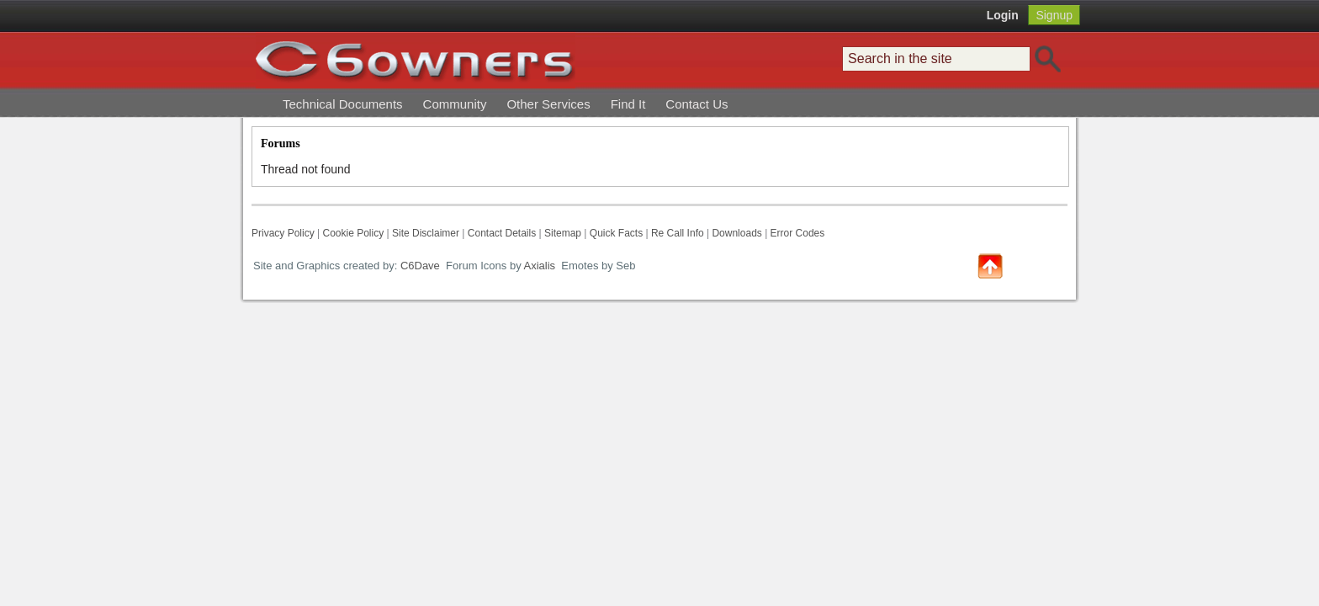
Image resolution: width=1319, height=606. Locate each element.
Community (455, 104)
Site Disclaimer (425, 233)
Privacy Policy (283, 233)
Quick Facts (618, 233)
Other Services (548, 104)
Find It (628, 104)
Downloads (736, 233)
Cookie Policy (353, 233)
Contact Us (696, 104)
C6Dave (418, 265)
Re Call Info (677, 233)
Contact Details (502, 233)
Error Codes (798, 233)
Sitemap (562, 233)
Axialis (540, 265)
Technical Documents (343, 104)
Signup (1054, 15)
